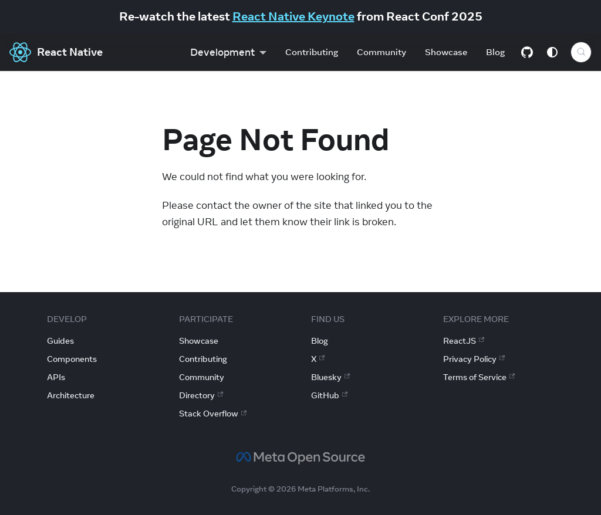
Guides (60, 341)
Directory (201, 395)
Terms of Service (479, 377)
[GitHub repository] (527, 52)
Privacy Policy (474, 359)
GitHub (329, 395)
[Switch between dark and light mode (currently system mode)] (552, 52)
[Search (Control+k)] (581, 52)
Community (381, 51)
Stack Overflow (213, 413)
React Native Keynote (293, 16)
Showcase (446, 51)
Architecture (70, 395)
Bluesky (330, 377)
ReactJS (463, 341)
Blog (495, 51)
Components (72, 359)
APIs (56, 377)
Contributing (311, 51)
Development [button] (222, 52)
